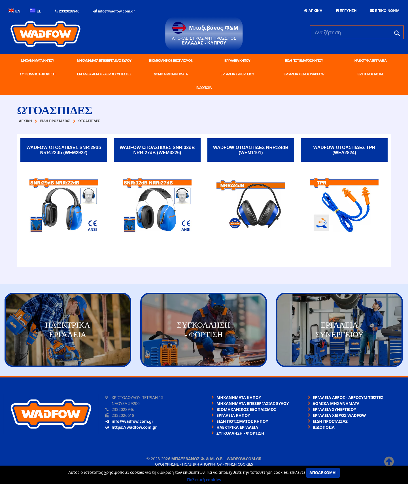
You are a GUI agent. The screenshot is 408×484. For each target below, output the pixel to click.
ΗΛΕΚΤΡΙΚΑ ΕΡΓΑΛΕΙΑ (370, 61)
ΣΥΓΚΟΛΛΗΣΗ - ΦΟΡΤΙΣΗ (37, 74)
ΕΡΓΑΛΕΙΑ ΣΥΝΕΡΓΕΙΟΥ (237, 74)
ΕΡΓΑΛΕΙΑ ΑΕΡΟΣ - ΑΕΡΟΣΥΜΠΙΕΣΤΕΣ (104, 74)
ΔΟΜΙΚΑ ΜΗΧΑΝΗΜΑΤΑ (171, 74)
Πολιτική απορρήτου (202, 464)
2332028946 (67, 11)
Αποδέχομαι (323, 472)
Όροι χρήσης (167, 464)
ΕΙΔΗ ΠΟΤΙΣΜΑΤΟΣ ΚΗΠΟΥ (304, 61)
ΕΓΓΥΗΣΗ (346, 11)
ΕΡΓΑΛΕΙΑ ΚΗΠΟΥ (237, 61)
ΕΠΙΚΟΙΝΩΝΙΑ (385, 11)
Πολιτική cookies (204, 479)
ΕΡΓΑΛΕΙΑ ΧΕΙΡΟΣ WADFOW (304, 74)
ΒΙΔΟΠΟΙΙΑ (204, 88)
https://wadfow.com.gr (131, 427)
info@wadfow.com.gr (114, 11)
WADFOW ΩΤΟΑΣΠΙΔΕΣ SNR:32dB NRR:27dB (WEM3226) (157, 150)
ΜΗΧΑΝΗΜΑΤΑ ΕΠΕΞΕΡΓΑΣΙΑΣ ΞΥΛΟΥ (104, 61)
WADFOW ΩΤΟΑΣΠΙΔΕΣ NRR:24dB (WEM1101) (250, 150)
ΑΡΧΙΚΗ (313, 11)
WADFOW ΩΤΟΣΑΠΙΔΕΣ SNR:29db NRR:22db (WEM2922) (63, 150)
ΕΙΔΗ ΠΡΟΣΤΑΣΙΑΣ (371, 74)
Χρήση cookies (239, 464)
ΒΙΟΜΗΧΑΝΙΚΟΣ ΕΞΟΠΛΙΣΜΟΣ (170, 61)
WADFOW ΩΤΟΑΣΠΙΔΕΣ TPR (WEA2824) (344, 150)
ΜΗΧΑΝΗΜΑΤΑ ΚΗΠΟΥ (37, 61)
